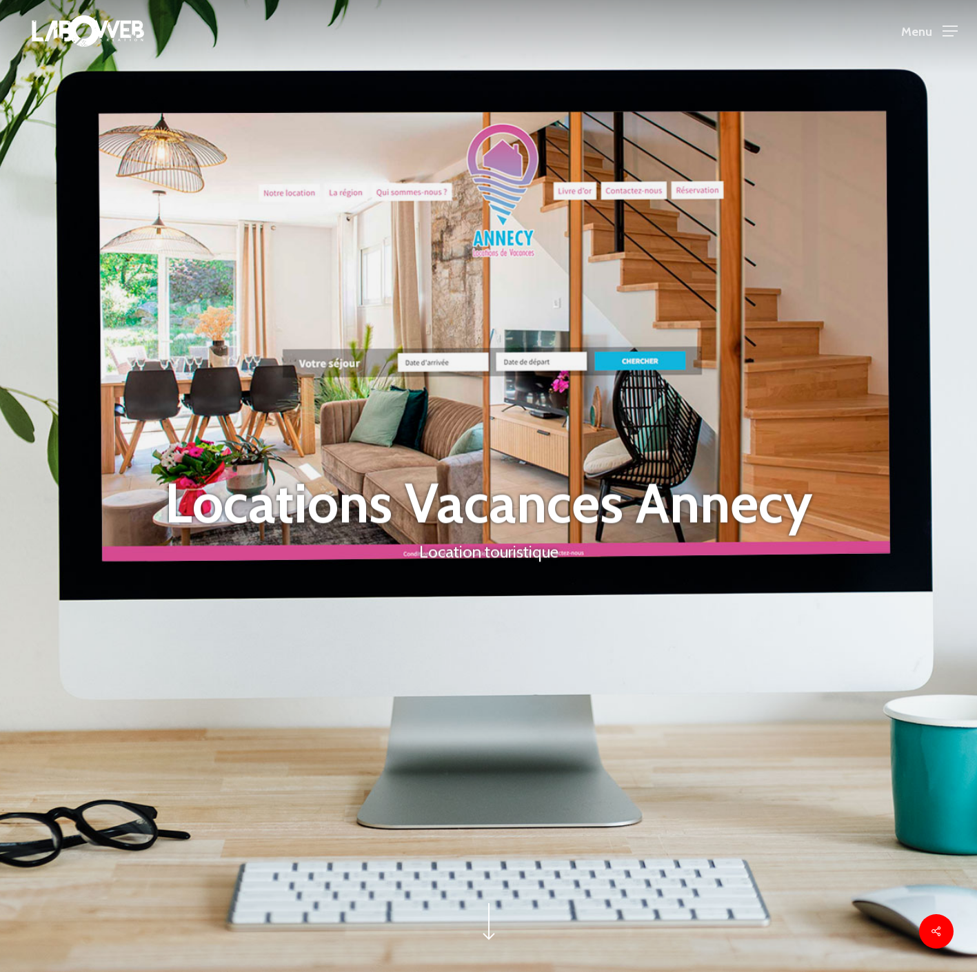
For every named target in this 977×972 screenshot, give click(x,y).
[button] (929, 31)
